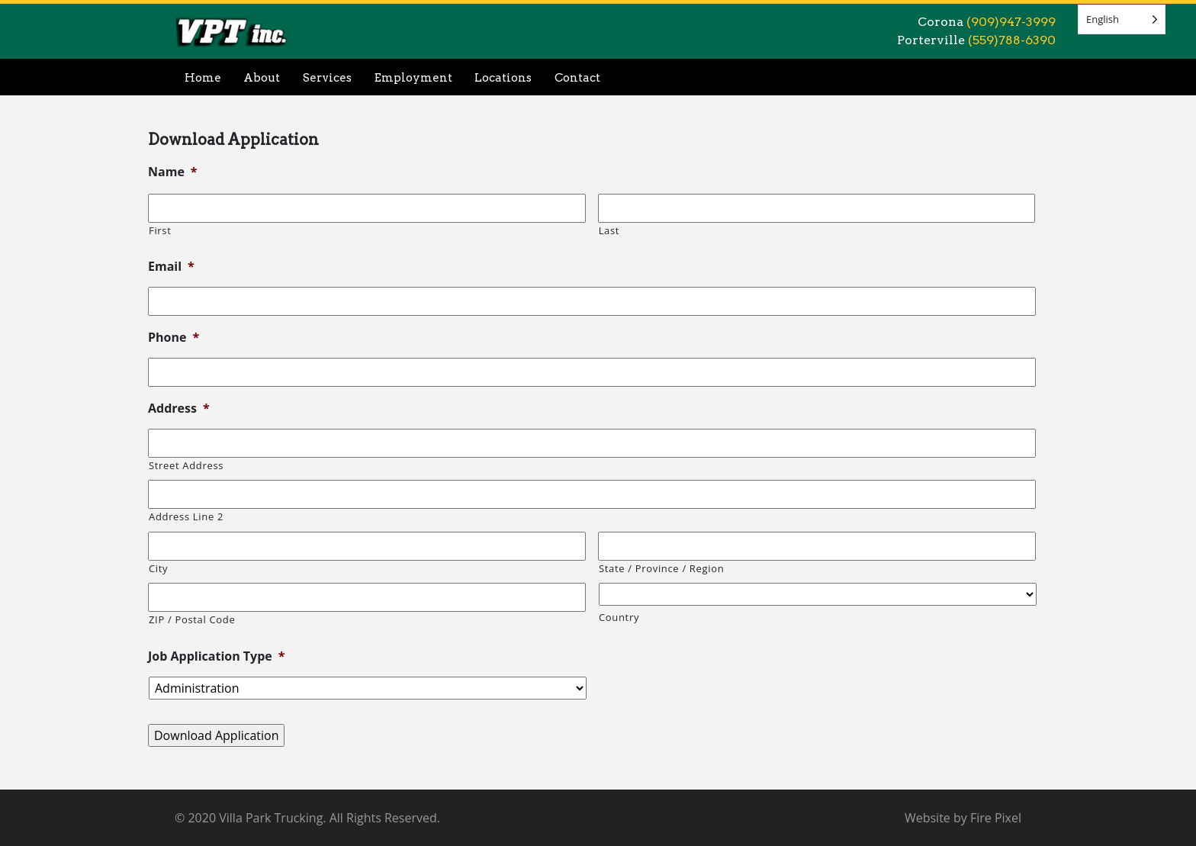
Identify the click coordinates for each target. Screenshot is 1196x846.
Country (619, 617)
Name (173, 172)
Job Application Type (216, 656)
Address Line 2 (186, 516)
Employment (413, 78)
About (261, 78)
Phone (173, 338)
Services (327, 78)
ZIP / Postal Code (192, 619)
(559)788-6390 (1012, 40)
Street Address (186, 465)
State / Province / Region (661, 568)
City (158, 568)
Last (609, 230)
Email (171, 267)
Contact (577, 78)
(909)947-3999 (1011, 21)
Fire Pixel (995, 817)
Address (179, 408)
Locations (503, 78)
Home (203, 78)
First (160, 230)
